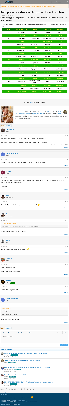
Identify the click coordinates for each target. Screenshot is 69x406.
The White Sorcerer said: (8, 223)
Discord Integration (4, 403)
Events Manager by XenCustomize (30, 401)
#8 (67, 264)
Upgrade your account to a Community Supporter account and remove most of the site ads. (28, 6)
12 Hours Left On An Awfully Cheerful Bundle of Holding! (22, 360)
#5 (67, 201)
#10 (67, 305)
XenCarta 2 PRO (4, 404)
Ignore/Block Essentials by (13, 400)
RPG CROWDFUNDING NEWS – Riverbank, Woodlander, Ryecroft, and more (29, 382)
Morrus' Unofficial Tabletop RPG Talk (47, 115)
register (32, 102)
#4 (67, 177)
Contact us (3, 397)
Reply (66, 97)
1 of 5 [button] (2, 125)
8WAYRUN (19, 403)
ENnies (49, 111)
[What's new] (64, 2)
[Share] (65, 136)
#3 (67, 159)
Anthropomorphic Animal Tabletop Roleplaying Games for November (25, 353)
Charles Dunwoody (8, 369)
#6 (67, 220)
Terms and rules (11, 397)
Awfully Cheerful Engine (38, 113)
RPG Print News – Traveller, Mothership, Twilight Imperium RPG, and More (27, 367)
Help (25, 397)
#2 (67, 135)
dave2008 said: (5, 308)
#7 (67, 246)
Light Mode (4, 394)
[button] (2, 2)
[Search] (67, 2)
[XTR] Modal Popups (11, 401)
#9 (67, 286)
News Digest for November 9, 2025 (15, 375)
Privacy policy (19, 397)
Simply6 (28, 113)
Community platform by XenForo (13, 398)
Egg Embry (6, 384)
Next (8, 125)
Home (28, 397)
